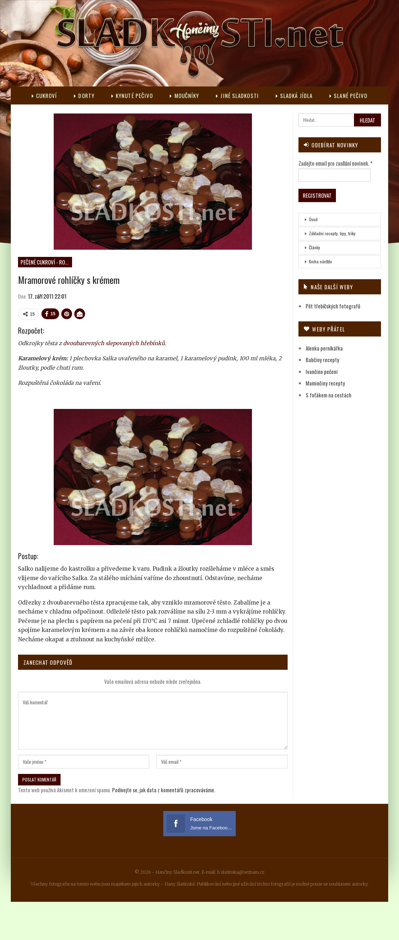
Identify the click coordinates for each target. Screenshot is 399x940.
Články (314, 247)
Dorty (84, 95)
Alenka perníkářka (324, 348)
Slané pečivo (348, 95)
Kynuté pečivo (132, 95)
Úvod (313, 219)
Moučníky (184, 95)
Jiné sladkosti (237, 95)
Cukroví (44, 95)
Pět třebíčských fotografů (333, 306)
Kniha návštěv (320, 261)
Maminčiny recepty (325, 383)
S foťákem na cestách (328, 395)
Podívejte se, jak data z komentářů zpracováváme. (163, 790)
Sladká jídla (294, 95)
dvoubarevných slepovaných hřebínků (114, 343)
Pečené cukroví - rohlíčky (46, 262)
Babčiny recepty (322, 360)
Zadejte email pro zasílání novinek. (335, 163)
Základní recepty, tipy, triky (332, 233)
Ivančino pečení (321, 371)
